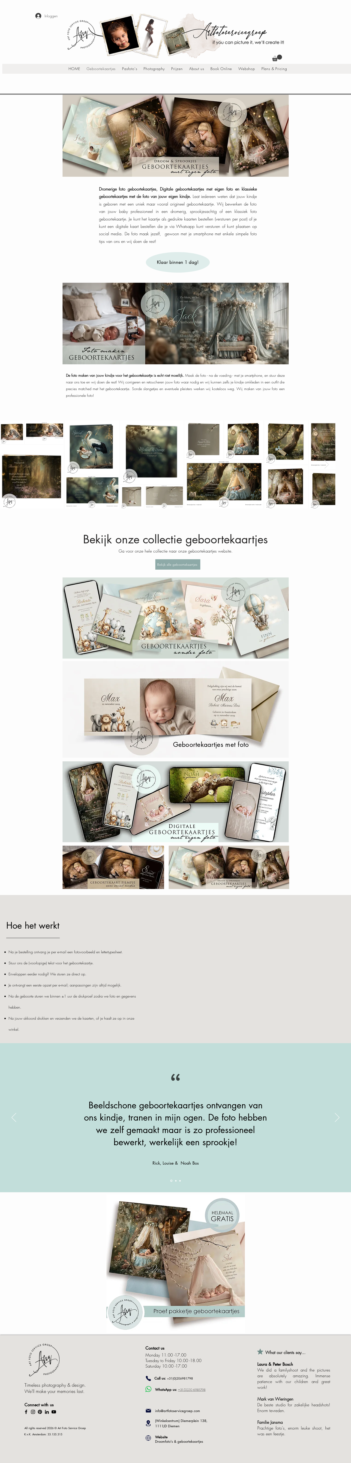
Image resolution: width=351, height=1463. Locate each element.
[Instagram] (33, 1412)
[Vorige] (14, 1118)
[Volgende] (337, 1118)
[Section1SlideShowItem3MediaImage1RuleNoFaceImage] (180, 1180)
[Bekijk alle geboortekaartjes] (177, 564)
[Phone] (148, 1378)
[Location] (148, 1423)
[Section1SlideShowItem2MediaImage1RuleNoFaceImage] (176, 1180)
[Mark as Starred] (260, 1351)
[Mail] (148, 1411)
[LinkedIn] (47, 1412)
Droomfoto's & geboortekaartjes (179, 1439)
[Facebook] (26, 1412)
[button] (277, 58)
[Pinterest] (40, 1412)
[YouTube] (54, 1412)
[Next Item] (326, 464)
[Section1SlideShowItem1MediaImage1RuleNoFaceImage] (171, 1181)
